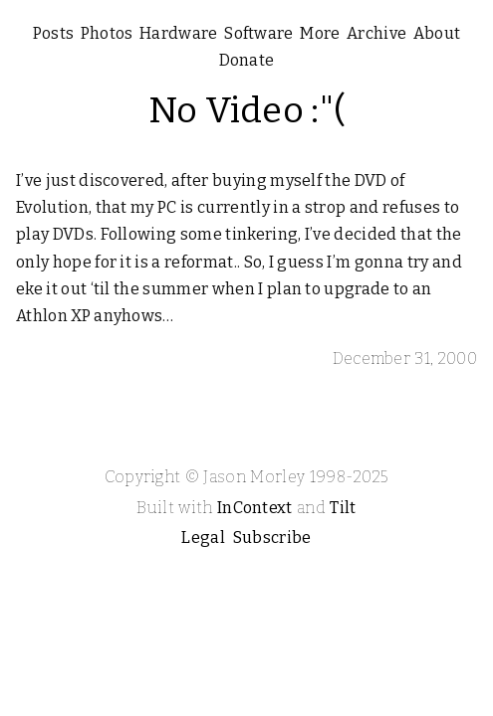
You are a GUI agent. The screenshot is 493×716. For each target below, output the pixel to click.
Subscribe (272, 537)
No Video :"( (247, 110)
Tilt (343, 507)
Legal (203, 537)
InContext (255, 507)
